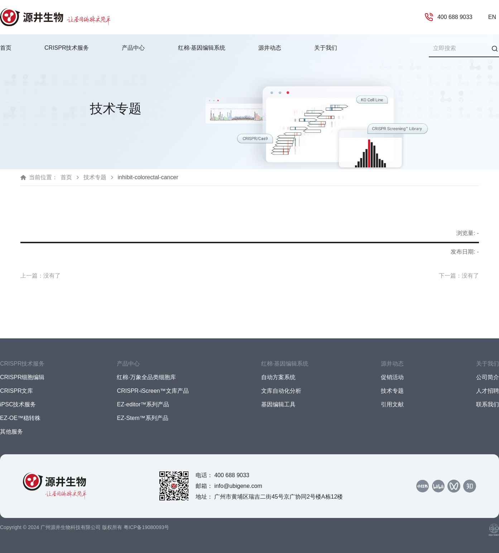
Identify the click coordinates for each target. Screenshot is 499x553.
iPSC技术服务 (18, 404)
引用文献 (392, 404)
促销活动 (392, 377)
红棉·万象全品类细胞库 (146, 377)
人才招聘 (487, 391)
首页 (5, 48)
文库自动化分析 (281, 391)
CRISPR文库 (16, 391)
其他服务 (11, 432)
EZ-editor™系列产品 (143, 404)
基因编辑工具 (278, 404)
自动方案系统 (278, 377)
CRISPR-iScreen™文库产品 (152, 391)
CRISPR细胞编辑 (22, 377)
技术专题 (94, 177)
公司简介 (487, 377)
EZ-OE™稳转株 (20, 418)
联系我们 (487, 404)
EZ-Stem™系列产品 (142, 418)
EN (492, 17)
